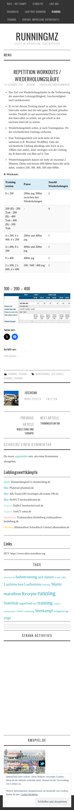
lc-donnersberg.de (40, 481)
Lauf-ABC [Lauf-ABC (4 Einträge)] (61, 577)
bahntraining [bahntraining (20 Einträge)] (26, 576)
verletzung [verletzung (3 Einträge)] (29, 611)
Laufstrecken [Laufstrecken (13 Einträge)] (13, 584)
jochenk (30, 85)
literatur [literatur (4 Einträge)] (46, 584)
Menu (8, 54)
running (56, 12)
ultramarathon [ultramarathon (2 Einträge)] (10, 611)
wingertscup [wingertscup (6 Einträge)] (61, 611)
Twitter (51, 399)
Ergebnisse (13, 12)
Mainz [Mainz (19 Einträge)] (56, 584)
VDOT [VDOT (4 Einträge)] (19, 611)
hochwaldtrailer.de (30, 499)
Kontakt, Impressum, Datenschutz (40, 19)
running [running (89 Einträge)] (46, 593)
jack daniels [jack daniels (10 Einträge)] (46, 577)
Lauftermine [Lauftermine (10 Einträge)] (32, 584)
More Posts (32, 399)
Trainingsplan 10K (50, 423)
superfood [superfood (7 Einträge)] (25, 603)
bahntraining (43, 374)
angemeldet (21, 456)
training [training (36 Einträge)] (44, 602)
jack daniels (57, 374)
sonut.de (26, 511)
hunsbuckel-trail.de (32, 505)
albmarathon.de (60, 527)
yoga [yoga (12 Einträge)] (7, 618)
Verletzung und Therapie (25, 431)
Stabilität (38, 4)
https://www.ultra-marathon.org (27, 553)
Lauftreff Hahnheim (35, 12)
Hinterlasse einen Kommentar (55, 85)
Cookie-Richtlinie (29, 794)
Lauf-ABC (54, 4)
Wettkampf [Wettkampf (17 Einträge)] (44, 611)
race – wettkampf (16, 4)
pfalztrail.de (27, 487)
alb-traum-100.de (48, 493)
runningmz (37, 36)
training (11, 19)
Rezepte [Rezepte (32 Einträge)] (29, 593)
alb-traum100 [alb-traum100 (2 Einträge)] (9, 577)
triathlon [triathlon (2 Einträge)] (56, 604)
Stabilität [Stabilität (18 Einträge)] (11, 603)
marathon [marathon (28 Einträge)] (12, 593)
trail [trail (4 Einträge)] (35, 603)
